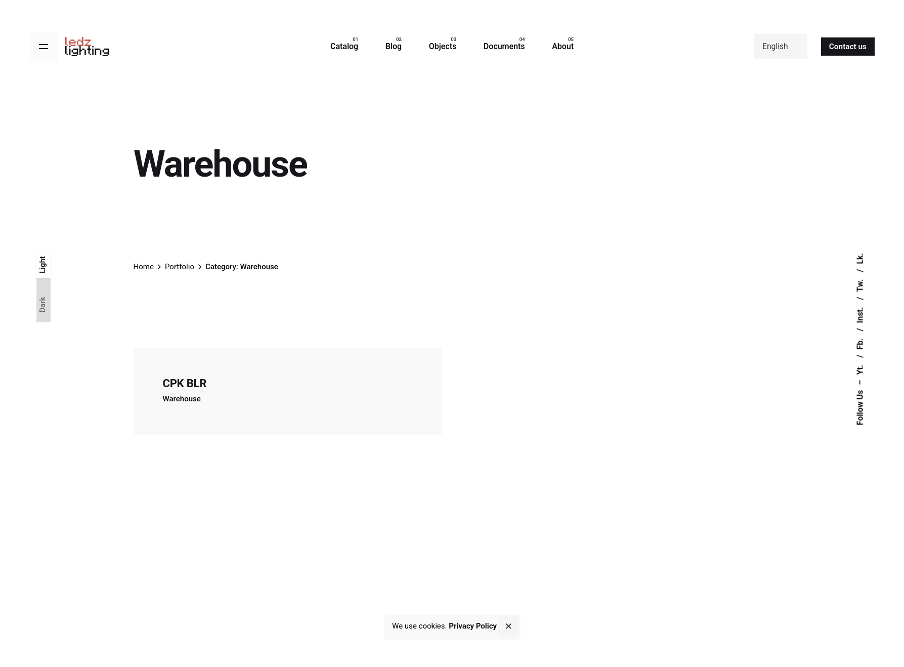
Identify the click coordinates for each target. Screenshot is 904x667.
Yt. (860, 369)
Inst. (860, 314)
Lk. (860, 258)
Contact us (848, 46)
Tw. (860, 284)
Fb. (860, 343)
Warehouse (181, 398)
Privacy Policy (473, 626)
